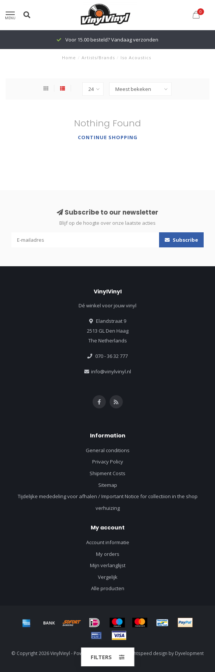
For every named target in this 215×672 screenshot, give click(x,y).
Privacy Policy (107, 461)
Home (69, 57)
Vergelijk (108, 577)
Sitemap (107, 485)
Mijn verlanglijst (107, 565)
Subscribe (181, 239)
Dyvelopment (189, 653)
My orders (107, 554)
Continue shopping (108, 137)
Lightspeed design (147, 653)
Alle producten (107, 588)
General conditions (108, 450)
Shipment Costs (107, 473)
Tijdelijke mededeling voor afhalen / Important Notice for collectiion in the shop (108, 496)
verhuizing (108, 508)
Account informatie (107, 542)
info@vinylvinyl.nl (111, 371)
